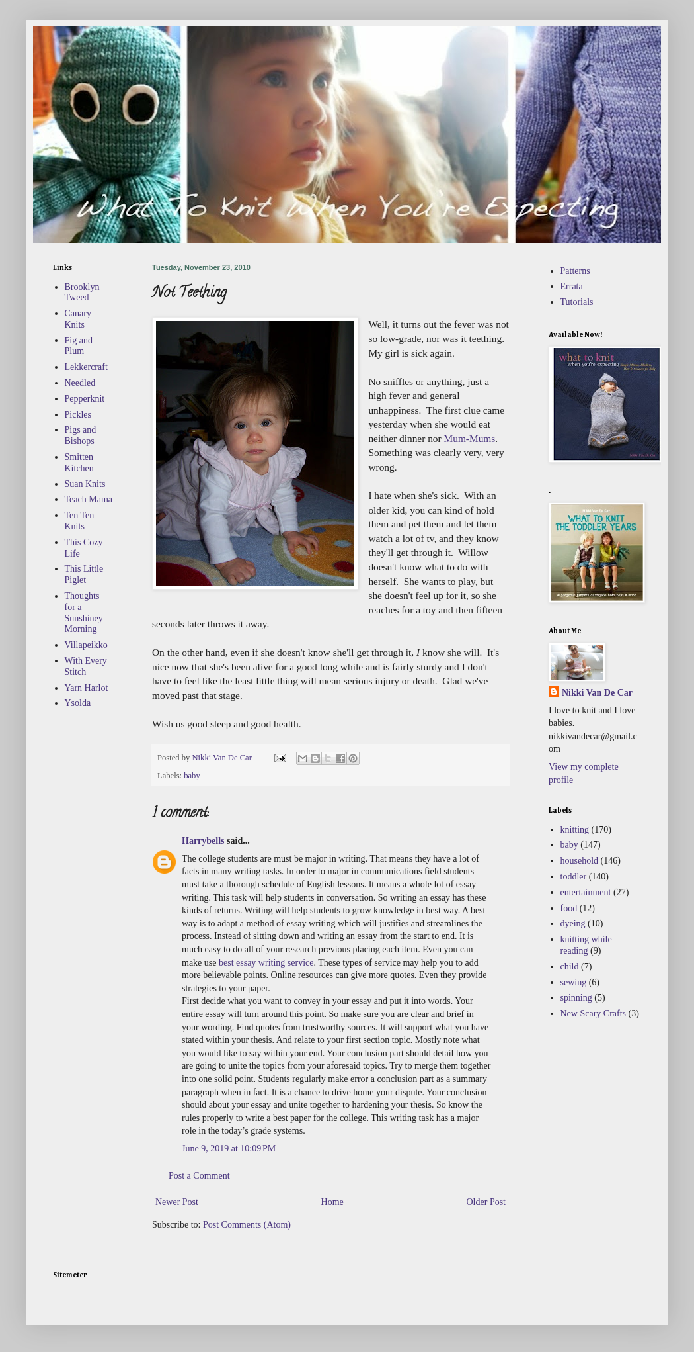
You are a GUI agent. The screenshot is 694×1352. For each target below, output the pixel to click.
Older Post (486, 1202)
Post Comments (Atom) (247, 1225)
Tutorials (577, 302)
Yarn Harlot (86, 688)
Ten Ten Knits (80, 520)
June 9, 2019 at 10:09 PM (229, 1148)
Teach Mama (88, 499)
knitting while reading (586, 945)
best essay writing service (266, 963)
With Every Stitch (86, 666)
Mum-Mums (470, 438)
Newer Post (176, 1202)
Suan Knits (85, 484)
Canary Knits (78, 319)
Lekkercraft (86, 367)
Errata (571, 286)
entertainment (585, 892)
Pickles (78, 415)
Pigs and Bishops (80, 435)
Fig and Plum (79, 346)
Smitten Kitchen (79, 462)
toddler (573, 876)
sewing (573, 982)
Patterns (575, 271)
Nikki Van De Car (597, 693)
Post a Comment (199, 1176)
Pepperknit (85, 399)
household (579, 861)
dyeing (573, 923)
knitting (575, 829)
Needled (80, 383)
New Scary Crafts (593, 1013)
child (569, 966)
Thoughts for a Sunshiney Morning (84, 612)
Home (332, 1202)
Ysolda (78, 703)
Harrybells (203, 841)
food (569, 908)
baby (192, 775)
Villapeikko (86, 645)
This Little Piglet (84, 574)
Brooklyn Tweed (82, 292)
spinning (576, 998)
